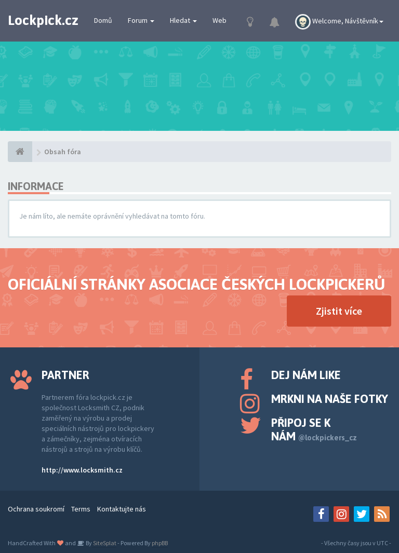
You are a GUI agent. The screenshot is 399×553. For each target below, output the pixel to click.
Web (219, 20)
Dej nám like (306, 375)
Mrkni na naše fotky (329, 399)
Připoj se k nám (314, 429)
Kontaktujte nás (121, 509)
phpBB (160, 543)
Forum (141, 20)
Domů (103, 20)
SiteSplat (104, 543)
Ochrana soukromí (36, 509)
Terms (80, 509)
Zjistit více (339, 310)
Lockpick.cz (43, 20)
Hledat (183, 20)
